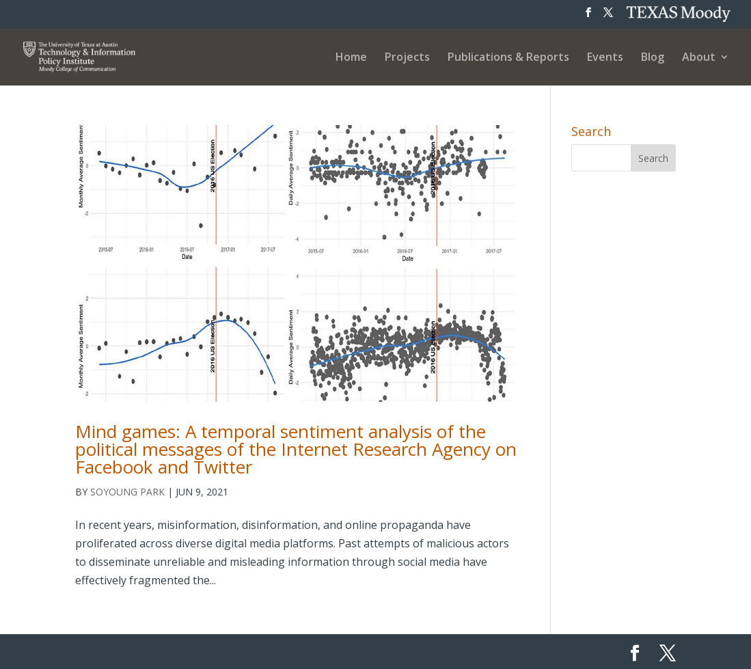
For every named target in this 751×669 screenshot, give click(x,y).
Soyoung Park (127, 491)
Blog (652, 58)
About (698, 58)
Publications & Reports (508, 58)
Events (605, 58)
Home (351, 58)
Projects (407, 58)
